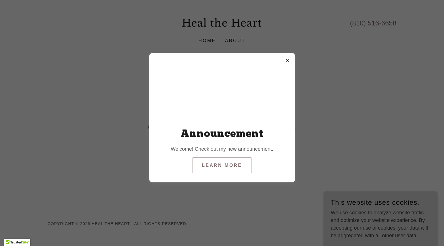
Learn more (222, 165)
